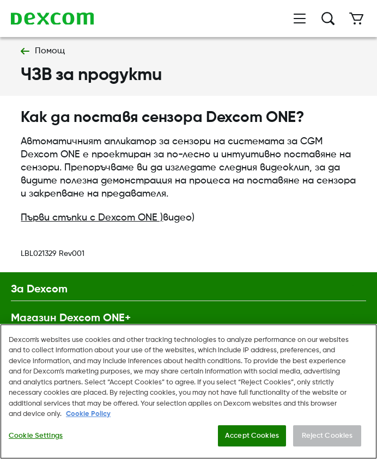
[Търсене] (328, 18)
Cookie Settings (36, 438)
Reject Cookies (327, 438)
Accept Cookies (252, 438)
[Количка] (356, 18)
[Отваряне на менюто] (299, 18)
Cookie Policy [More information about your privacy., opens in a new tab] (88, 416)
